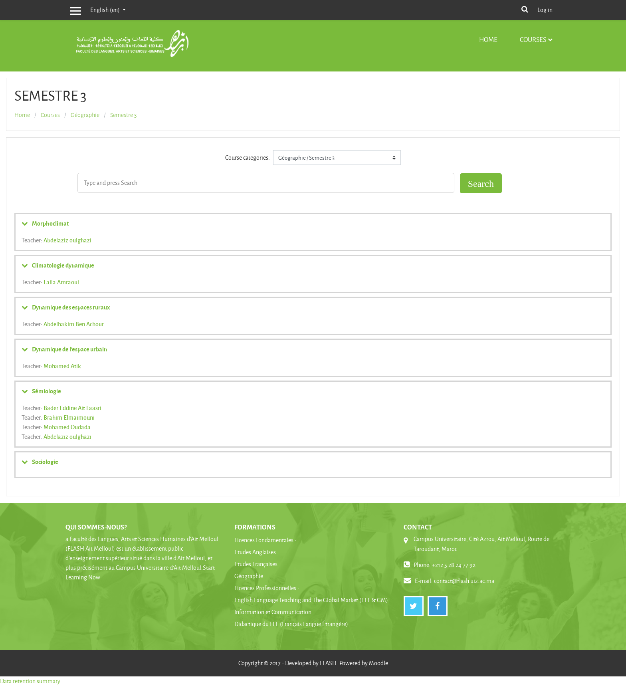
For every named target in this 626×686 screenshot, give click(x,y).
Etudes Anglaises (255, 552)
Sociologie (45, 462)
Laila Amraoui (61, 282)
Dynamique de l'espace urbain (69, 349)
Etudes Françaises (255, 564)
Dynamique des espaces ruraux (71, 307)
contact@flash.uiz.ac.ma (464, 581)
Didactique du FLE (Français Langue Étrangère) (291, 624)
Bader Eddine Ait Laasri (72, 408)
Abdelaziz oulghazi (67, 240)
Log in (545, 10)
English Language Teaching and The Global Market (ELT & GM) (311, 600)
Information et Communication (272, 612)
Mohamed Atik (62, 366)
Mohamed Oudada (67, 427)
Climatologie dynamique (63, 265)
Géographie (85, 115)
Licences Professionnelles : (266, 588)
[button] (524, 8)
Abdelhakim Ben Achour (74, 324)
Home (488, 39)
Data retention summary (30, 681)
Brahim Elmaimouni (69, 417)
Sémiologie (46, 391)
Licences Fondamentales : (265, 540)
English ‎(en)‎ (105, 10)
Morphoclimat (50, 223)
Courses (533, 39)
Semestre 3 (123, 115)
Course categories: (247, 157)
